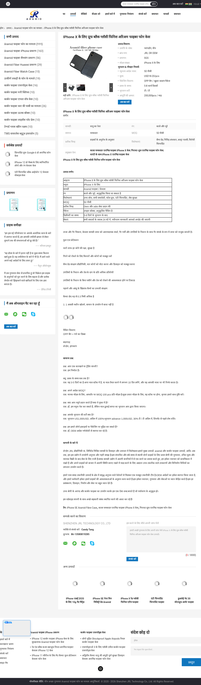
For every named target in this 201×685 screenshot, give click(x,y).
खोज (154, 4)
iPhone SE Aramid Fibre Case (82, 507)
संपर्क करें (143, 14)
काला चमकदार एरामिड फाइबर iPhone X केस (118, 507)
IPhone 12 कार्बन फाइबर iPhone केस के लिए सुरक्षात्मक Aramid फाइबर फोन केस (53, 640)
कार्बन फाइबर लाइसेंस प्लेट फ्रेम (19, 119)
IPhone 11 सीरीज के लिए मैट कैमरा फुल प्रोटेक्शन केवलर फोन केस (54, 657)
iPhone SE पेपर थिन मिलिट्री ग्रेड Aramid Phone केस (102, 600)
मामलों (166, 14)
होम (1, 28)
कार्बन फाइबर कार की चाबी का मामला (22, 106)
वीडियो (84, 14)
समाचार (155, 14)
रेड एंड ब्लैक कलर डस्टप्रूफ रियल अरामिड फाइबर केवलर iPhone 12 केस (52, 649)
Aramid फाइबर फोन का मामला (28, 28)
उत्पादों (73, 14)
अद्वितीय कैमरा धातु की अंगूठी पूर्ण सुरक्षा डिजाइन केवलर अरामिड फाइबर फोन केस (103, 657)
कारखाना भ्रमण (6, 644)
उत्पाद (8, 28)
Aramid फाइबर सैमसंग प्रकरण (19, 57)
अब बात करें (178, 4)
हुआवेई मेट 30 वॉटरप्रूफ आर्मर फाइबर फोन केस (184, 600)
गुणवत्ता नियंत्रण (126, 14)
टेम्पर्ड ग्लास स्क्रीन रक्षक (15, 126)
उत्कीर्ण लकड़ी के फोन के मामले (19, 78)
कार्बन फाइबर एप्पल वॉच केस (18, 99)
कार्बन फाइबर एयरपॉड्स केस (18, 85)
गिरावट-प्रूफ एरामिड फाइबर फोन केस (156, 507)
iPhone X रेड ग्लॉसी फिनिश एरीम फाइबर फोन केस (129, 600)
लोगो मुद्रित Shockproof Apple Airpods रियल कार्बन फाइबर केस (103, 640)
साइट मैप (4, 662)
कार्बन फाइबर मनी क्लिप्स (16, 92)
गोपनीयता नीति (36, 681)
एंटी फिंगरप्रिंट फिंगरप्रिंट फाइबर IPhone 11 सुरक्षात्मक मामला (157, 600)
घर (64, 14)
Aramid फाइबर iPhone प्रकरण (20, 51)
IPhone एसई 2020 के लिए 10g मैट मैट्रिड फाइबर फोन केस (75, 600)
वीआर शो (96, 14)
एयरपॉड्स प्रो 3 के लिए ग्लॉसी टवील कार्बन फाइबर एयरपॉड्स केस (103, 649)
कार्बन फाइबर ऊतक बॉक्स (17, 113)
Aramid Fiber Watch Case (19, 71)
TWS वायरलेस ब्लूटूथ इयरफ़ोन (19, 133)
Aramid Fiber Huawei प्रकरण (20, 64)
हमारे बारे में (110, 14)
